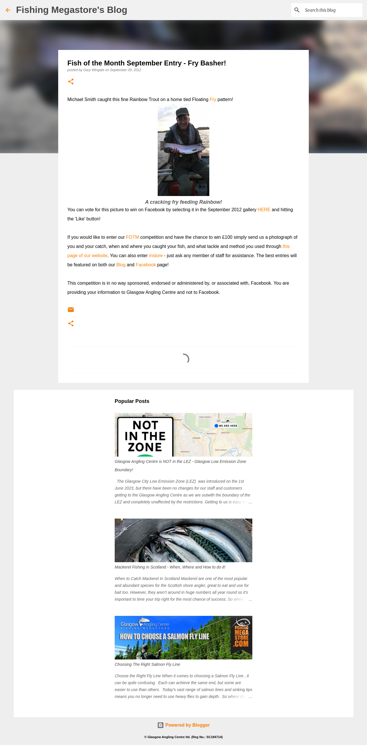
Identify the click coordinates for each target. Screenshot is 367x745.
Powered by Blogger (183, 725)
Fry (213, 99)
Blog (121, 264)
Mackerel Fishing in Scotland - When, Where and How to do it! (170, 567)
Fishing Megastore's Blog (71, 10)
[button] (70, 82)
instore (156, 255)
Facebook (146, 264)
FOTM (132, 237)
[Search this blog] (332, 10)
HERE (264, 209)
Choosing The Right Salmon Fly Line (147, 664)
